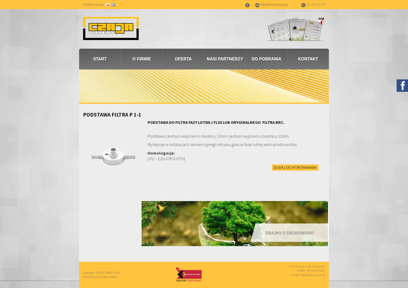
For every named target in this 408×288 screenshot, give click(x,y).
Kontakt (308, 59)
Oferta (183, 59)
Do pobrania (266, 59)
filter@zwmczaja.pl (274, 4)
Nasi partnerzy (225, 59)
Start (100, 59)
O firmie (141, 59)
